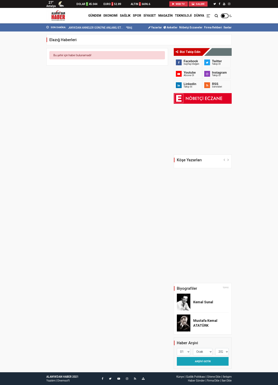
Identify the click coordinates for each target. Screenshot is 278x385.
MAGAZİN (165, 15)
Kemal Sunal (203, 302)
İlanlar (228, 27)
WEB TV (178, 4)
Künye (180, 376)
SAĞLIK (125, 15)
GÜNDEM (94, 15)
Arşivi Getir (203, 361)
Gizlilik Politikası (195, 376)
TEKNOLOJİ (183, 15)
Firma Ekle (213, 380)
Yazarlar (155, 27)
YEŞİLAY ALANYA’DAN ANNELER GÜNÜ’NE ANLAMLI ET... (92, 27)
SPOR (137, 15)
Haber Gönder (196, 380)
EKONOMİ (110, 15)
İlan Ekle (227, 380)
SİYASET (149, 15)
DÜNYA (199, 15)
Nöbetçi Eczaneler (191, 27)
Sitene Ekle (214, 376)
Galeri (198, 4)
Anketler (171, 27)
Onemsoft (63, 380)
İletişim (227, 376)
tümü (226, 287)
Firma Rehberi (213, 27)
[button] (224, 159)
